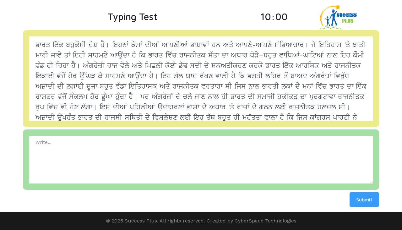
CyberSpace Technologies (265, 221)
